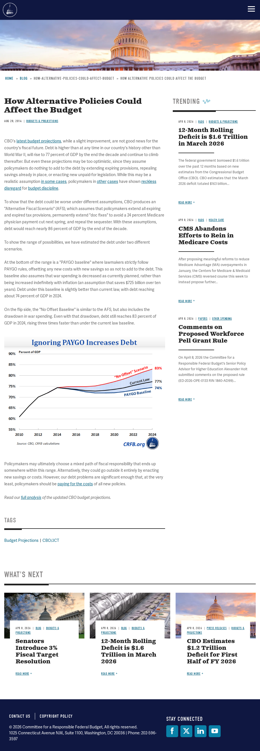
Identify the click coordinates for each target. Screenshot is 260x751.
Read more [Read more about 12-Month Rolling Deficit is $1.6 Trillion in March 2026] (185, 202)
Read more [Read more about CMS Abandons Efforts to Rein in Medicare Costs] (185, 301)
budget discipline (43, 188)
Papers (202, 319)
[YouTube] (215, 731)
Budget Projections (21, 540)
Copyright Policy (56, 716)
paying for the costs (75, 483)
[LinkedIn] (200, 731)
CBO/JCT (50, 540)
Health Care (216, 220)
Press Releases (217, 628)
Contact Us (19, 716)
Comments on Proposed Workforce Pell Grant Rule (211, 334)
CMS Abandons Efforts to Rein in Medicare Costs (206, 235)
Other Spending (222, 319)
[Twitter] (186, 731)
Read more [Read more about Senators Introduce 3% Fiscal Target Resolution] (22, 674)
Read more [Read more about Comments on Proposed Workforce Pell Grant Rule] (185, 399)
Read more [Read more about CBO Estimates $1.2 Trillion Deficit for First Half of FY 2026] (194, 674)
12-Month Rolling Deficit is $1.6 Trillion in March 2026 (128, 652)
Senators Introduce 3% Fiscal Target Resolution (37, 652)
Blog (201, 220)
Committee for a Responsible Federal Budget (10, 10)
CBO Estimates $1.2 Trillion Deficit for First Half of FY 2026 (212, 652)
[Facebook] (172, 731)
